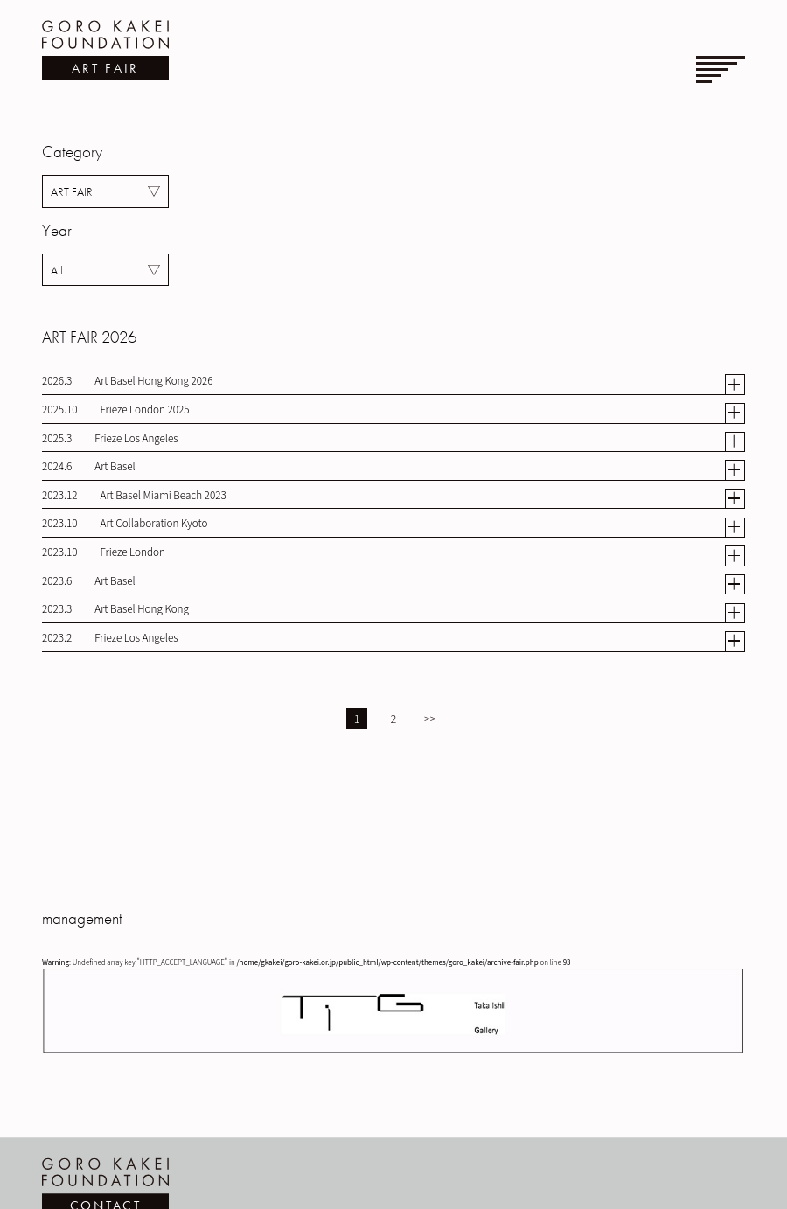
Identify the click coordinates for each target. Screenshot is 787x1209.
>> (430, 718)
